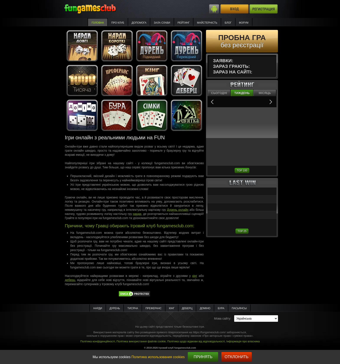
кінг (194, 276)
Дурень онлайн (177, 209)
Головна (98, 22)
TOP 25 (242, 231)
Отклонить (236, 357)
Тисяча (132, 308)
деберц (70, 280)
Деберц (187, 308)
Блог (228, 22)
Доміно (205, 308)
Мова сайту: (222, 318)
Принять (203, 357)
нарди (137, 214)
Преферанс (153, 308)
